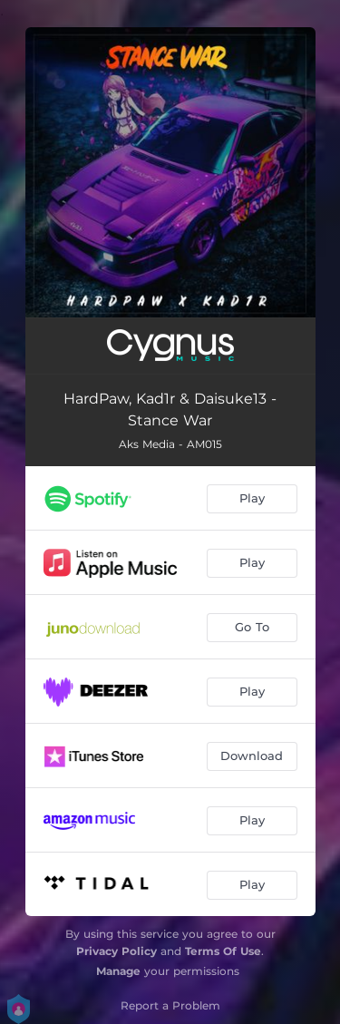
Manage (118, 971)
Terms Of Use (223, 951)
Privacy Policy (116, 951)
